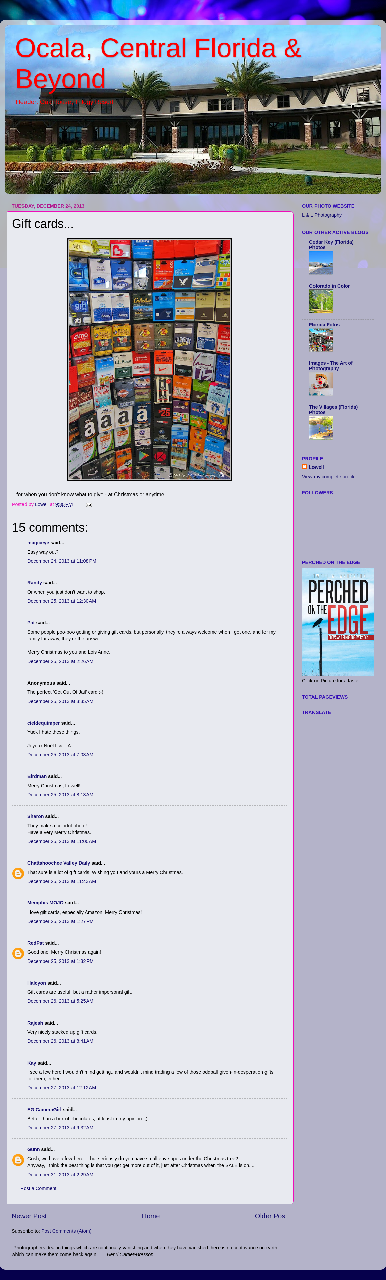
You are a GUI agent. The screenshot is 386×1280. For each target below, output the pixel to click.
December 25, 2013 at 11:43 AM (61, 881)
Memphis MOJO (45, 902)
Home (151, 1216)
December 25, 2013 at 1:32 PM (60, 961)
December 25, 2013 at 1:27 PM (60, 921)
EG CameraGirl (44, 1109)
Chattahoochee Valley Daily (58, 863)
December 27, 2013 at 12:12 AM (61, 1087)
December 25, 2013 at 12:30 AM (61, 601)
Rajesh (35, 1023)
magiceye (38, 542)
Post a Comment (38, 1188)
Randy (34, 582)
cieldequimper (43, 723)
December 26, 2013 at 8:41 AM (60, 1041)
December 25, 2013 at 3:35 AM (60, 701)
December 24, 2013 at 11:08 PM (61, 561)
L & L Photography (322, 215)
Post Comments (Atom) (66, 1231)
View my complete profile (329, 476)
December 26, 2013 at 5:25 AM (60, 1001)
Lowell (316, 467)
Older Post (271, 1216)
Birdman (37, 776)
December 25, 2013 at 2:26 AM (60, 661)
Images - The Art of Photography (331, 365)
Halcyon (36, 983)
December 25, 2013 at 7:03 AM (60, 754)
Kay (31, 1063)
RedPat (35, 943)
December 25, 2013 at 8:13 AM (60, 794)
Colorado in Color (329, 286)
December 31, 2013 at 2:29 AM (60, 1174)
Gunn (33, 1149)
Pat (31, 622)
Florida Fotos (324, 324)
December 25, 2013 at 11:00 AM (61, 841)
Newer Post (29, 1216)
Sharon (35, 816)
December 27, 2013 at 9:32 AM (60, 1127)
